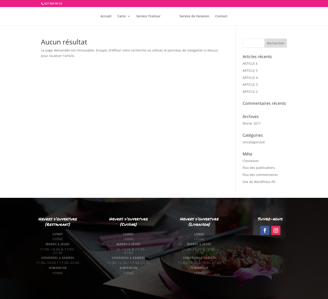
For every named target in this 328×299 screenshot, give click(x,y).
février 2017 (252, 123)
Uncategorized (254, 142)
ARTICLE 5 (250, 70)
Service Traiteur (148, 16)
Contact (221, 16)
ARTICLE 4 (250, 77)
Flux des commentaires (260, 175)
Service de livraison (194, 16)
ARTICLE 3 (250, 84)
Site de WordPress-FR (259, 182)
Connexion (251, 161)
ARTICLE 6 (250, 63)
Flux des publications (259, 167)
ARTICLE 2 (250, 91)
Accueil (105, 16)
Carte (121, 16)
